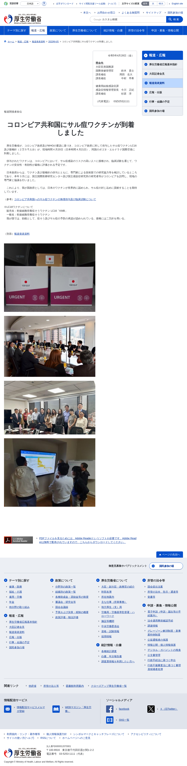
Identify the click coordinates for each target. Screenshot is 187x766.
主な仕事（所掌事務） (114, 601)
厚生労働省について (114, 580)
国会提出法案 (155, 586)
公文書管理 (154, 654)
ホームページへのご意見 (76, 737)
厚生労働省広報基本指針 (163, 64)
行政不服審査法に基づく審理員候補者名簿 (164, 666)
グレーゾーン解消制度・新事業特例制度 (164, 632)
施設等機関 (107, 620)
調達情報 (153, 625)
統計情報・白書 (111, 644)
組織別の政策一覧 (65, 591)
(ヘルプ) (112, 3)
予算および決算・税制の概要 (72, 611)
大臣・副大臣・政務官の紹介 (118, 586)
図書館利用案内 (75, 685)
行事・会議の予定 (159, 101)
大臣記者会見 (157, 73)
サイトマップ (153, 12)
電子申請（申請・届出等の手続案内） (164, 613)
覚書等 (151, 596)
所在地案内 (107, 596)
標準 (145, 3)
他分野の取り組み (19, 606)
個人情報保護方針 (56, 733)
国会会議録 (61, 606)
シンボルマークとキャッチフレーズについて (98, 733)
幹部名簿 (106, 591)
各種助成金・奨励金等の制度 (72, 596)
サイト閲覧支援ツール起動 (92, 3)
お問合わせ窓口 (106, 12)
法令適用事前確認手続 (160, 620)
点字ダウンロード (65, 3)
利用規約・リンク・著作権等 (23, 733)
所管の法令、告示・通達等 (163, 591)
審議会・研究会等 (65, 601)
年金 (11, 601)
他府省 (32, 685)
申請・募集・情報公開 (162, 605)
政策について (64, 580)
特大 (161, 3)
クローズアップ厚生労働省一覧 (109, 685)
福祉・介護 (15, 591)
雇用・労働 (15, 596)
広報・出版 (155, 92)
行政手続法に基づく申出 (162, 659)
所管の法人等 (51, 685)
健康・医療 (15, 586)
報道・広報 (157, 55)
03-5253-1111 (67, 753)
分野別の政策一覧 (65, 586)
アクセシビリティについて (146, 733)
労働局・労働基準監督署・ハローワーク (118, 613)
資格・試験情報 (110, 631)
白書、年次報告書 (111, 655)
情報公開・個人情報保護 (162, 644)
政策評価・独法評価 (66, 616)
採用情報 (106, 636)
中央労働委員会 (110, 625)
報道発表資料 (22, 233)
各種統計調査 (109, 650)
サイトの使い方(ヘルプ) (20, 737)
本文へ (87, 12)
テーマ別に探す (19, 580)
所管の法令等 (156, 580)
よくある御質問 (131, 12)
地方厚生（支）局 (111, 606)
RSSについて (48, 737)
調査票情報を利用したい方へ (118, 660)
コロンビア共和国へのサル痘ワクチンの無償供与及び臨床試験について (55, 199)
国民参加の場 (175, 12)
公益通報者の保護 (158, 639)
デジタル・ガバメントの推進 (164, 649)
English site (177, 3)
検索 (176, 19)
